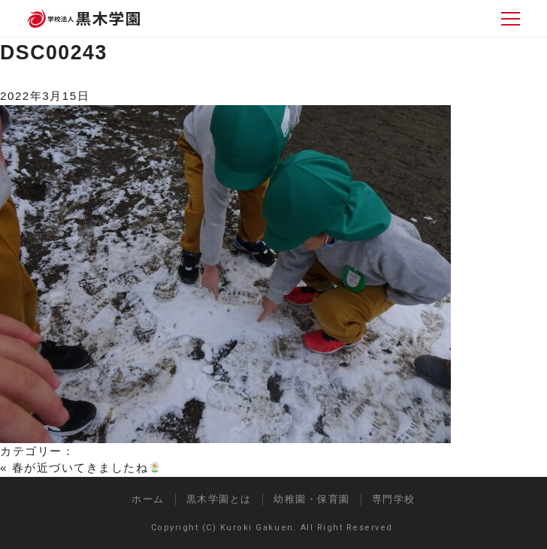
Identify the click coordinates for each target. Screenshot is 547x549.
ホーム (148, 499)
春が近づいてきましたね (86, 467)
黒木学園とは (219, 499)
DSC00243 (53, 52)
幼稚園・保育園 (312, 499)
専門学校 (394, 499)
